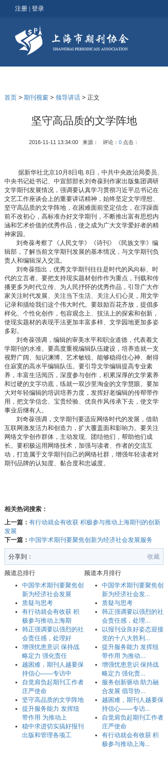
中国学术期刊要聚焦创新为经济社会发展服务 (91, 539)
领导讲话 (68, 97)
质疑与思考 (37, 602)
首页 (10, 97)
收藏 (153, 556)
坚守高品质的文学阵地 (53, 699)
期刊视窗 (36, 97)
